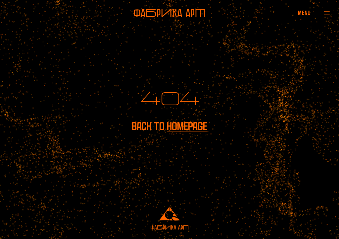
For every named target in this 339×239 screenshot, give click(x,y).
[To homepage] (169, 13)
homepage (187, 126)
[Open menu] (304, 12)
